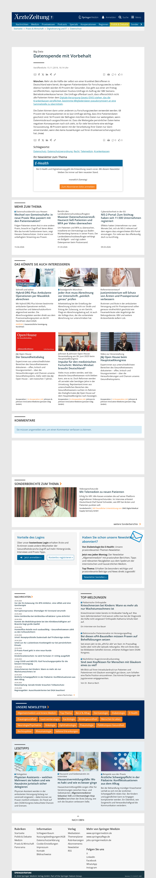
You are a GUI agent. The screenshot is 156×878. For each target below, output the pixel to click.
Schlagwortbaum (45, 833)
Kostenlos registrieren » (61, 557)
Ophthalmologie (67, 725)
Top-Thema (66, 713)
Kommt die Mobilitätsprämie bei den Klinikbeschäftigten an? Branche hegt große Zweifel (42, 622)
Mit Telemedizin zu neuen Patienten (101, 492)
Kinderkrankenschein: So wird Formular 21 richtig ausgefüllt (42, 656)
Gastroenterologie (49, 719)
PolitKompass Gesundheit (111, 725)
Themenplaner (75, 836)
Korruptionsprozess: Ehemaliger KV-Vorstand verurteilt (40, 611)
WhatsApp (91, 864)
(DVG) (91, 97)
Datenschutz (39, 151)
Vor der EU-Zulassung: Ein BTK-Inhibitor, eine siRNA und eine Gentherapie (42, 604)
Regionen (103, 24)
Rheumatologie (43, 731)
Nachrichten (22, 24)
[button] (136, 17)
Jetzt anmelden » (30, 557)
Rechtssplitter (25, 731)
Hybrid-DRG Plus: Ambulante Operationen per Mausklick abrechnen (33, 296)
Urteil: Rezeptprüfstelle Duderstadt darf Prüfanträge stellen (42, 637)
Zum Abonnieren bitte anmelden (78, 186)
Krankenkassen (102, 151)
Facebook (91, 860)
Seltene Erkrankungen (66, 731)
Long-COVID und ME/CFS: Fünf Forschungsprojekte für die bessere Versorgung (41, 662)
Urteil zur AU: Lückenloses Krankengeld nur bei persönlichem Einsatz (42, 643)
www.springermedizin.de (99, 833)
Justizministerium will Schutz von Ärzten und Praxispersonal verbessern (120, 296)
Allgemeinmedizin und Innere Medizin (37, 713)
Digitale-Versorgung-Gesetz (74, 97)
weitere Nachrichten (66, 695)
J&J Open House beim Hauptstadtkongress (114, 358)
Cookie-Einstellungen (47, 843)
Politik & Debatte (119, 24)
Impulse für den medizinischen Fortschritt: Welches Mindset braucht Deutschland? (77, 365)
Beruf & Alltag (83, 713)
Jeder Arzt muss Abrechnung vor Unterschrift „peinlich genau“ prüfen (75, 296)
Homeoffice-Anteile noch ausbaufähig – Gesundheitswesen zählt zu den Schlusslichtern (44, 630)
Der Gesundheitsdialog (30, 357)
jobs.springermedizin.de (98, 840)
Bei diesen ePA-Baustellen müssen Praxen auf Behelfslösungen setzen (109, 638)
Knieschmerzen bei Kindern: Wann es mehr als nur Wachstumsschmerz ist (37, 670)
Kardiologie (69, 719)
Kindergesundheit (88, 719)
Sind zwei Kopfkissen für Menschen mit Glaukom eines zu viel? (111, 663)
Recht (77, 151)
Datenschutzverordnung (60, 151)
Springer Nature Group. (71, 876)
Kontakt (41, 850)
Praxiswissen (48, 24)
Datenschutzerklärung (48, 840)
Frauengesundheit (27, 719)
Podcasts (62, 24)
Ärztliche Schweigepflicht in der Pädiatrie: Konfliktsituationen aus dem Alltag (44, 678)
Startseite (19, 833)
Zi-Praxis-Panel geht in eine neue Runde (32, 650)
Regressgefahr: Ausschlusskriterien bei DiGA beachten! (39, 690)
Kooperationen (88, 24)
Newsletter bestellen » (95, 577)
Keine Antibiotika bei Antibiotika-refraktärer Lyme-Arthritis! (42, 616)
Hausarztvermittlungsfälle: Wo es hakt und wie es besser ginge (77, 781)
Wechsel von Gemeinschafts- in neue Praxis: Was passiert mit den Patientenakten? (33, 218)
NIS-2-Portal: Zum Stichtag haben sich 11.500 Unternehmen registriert (121, 218)
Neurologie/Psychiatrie (29, 725)
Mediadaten (74, 833)
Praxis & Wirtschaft (24, 843)
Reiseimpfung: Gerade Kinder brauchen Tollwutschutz (39, 685)
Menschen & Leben (111, 719)
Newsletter (73, 847)
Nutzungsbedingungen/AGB (51, 836)
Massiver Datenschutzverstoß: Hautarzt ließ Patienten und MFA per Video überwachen (76, 220)
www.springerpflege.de (98, 836)
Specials (74, 24)
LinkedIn (90, 857)
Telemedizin (87, 151)
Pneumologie (86, 725)
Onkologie (50, 725)
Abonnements (75, 843)
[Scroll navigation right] (141, 24)
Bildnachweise (44, 854)
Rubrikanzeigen (76, 840)
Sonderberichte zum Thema (36, 484)
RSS (70, 850)
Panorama (19, 847)
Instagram (91, 867)
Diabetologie (118, 713)
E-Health (133, 713)
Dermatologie (101, 713)
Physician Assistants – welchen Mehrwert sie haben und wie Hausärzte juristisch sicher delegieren (33, 782)
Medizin (35, 24)
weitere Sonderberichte (128, 524)
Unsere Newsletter (31, 707)
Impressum (42, 847)
